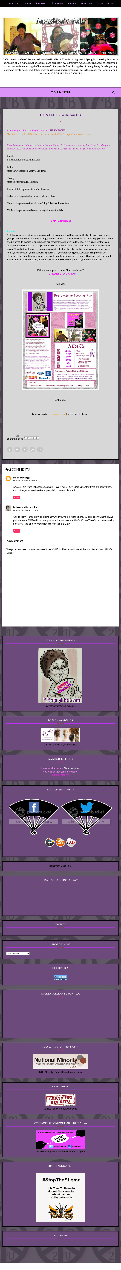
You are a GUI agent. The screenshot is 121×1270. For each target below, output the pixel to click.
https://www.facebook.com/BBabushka (27, 171)
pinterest (41, 3)
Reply (16, 499)
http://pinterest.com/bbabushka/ (33, 190)
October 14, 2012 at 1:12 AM (25, 482)
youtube (86, 3)
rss (110, 3)
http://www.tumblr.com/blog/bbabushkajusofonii (43, 204)
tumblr (26, 3)
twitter (72, 3)
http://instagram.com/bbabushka (37, 197)
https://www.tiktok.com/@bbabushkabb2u (40, 211)
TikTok (100, 3)
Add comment (15, 542)
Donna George (21, 479)
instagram (13, 3)
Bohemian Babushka (25, 509)
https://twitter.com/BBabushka (22, 182)
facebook (57, 3)
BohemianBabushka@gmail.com (24, 160)
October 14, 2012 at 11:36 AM (25, 512)
